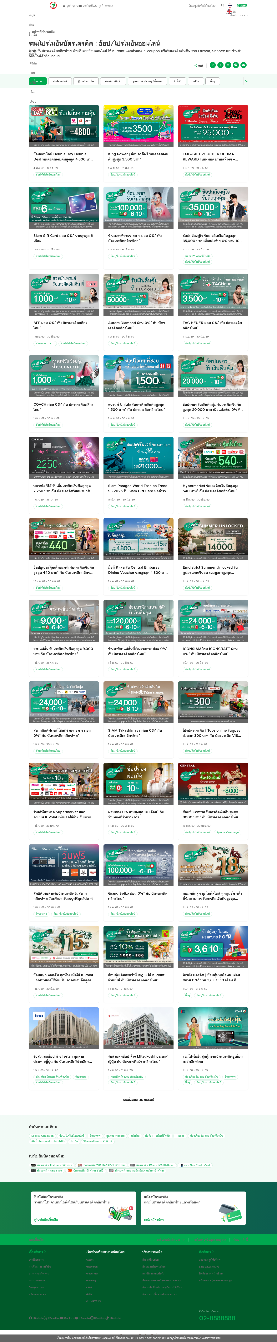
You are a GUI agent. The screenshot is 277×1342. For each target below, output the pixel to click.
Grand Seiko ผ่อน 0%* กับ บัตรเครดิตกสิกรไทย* (138, 896)
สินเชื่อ (73, 17)
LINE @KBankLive (209, 1266)
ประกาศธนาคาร (37, 1280)
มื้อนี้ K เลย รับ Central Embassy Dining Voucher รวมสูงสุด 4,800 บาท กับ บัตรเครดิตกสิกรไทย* (138, 570)
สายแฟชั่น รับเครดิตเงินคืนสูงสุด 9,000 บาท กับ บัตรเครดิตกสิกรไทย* (63, 651)
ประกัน (108, 17)
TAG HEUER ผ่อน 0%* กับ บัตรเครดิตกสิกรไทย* (212, 325)
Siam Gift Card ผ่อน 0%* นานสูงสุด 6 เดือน (63, 238)
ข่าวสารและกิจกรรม (39, 1273)
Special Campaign (227, 832)
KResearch (92, 1266)
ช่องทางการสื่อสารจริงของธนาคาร (159, 1294)
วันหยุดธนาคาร (36, 1287)
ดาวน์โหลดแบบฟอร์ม (153, 1273)
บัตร (55, 17)
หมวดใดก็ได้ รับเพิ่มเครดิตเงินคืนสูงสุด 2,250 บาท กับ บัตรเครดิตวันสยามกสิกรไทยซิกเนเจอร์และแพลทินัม (63, 488)
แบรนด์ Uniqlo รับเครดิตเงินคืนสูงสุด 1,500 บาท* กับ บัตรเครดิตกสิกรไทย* (136, 407)
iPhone (180, 1136)
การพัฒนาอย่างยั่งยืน (40, 1266)
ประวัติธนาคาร (36, 1260)
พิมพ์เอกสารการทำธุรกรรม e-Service (161, 1280)
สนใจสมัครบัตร (154, 1219)
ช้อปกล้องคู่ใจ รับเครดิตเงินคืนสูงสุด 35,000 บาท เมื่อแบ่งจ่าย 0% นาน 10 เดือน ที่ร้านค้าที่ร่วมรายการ (211, 238)
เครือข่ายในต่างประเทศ (181, 1240)
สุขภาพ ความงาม (45, 343)
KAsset (89, 1260)
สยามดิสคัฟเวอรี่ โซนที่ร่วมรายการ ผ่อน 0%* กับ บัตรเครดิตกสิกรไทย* (62, 733)
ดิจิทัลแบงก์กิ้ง (132, 17)
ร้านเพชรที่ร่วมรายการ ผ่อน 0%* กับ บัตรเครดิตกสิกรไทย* (135, 238)
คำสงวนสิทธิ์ (241, 1240)
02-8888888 (217, 1318)
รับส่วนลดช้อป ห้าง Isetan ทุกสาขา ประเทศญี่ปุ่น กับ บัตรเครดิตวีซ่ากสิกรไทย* (61, 1059)
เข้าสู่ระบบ (242, 5)
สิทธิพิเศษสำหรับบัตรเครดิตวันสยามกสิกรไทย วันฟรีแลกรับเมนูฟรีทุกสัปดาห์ (63, 896)
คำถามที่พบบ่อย (150, 1260)
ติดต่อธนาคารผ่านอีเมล (211, 1273)
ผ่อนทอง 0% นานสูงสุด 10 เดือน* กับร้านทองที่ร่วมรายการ (136, 815)
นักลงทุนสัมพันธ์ (192, 6)
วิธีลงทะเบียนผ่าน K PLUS (97, 1141)
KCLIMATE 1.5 (93, 1301)
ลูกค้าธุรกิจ (91, 6)
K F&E (89, 1287)
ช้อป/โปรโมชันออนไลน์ (48, 174)
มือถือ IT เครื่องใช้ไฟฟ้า (197, 256)
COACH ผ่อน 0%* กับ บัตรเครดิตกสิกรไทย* (63, 407)
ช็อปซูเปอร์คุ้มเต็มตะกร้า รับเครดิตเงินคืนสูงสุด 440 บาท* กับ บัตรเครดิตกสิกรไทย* (63, 570)
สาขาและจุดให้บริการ (209, 1260)
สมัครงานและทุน (37, 1294)
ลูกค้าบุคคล (70, 6)
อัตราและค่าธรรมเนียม (153, 1266)
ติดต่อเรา (205, 1251)
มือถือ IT (157, 1136)
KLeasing (91, 1280)
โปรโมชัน (215, 17)
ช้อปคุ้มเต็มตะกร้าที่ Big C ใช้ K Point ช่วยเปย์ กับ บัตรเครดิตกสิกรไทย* (136, 978)
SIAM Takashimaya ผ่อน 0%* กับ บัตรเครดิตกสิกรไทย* (135, 733)
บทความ (235, 17)
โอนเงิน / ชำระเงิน (162, 17)
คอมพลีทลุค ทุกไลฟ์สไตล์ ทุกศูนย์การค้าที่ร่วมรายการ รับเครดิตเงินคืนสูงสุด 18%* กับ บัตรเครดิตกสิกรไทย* (212, 896)
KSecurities (92, 1273)
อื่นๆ (187, 995)
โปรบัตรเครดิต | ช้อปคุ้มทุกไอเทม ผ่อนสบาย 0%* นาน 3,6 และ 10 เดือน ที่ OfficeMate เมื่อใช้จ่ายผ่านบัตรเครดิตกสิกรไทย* (211, 978)
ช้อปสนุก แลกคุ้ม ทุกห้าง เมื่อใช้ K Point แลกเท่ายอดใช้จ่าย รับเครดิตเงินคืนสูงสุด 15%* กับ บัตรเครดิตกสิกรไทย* (63, 978)
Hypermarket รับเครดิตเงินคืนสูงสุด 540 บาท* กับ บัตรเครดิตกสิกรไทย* (211, 488)
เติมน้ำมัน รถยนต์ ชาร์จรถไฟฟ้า (48, 1141)
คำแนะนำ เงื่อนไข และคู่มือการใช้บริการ (162, 1287)
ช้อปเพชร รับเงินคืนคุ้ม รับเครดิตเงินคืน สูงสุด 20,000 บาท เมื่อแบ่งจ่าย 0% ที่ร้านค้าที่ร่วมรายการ (212, 407)
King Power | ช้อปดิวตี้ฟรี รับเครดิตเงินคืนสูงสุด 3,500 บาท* (138, 157)
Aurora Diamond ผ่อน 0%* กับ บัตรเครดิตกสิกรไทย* (136, 325)
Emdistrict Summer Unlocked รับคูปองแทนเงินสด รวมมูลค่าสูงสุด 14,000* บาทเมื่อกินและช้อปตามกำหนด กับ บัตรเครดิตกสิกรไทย (212, 570)
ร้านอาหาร (41, 914)
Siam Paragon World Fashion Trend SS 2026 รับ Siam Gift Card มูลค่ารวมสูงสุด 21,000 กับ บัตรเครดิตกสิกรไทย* (138, 488)
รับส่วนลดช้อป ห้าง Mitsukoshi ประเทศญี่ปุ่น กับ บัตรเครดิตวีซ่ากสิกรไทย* (138, 1059)
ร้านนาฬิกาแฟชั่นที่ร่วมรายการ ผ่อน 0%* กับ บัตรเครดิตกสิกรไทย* (138, 651)
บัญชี (40, 17)
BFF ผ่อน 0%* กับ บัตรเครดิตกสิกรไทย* (60, 325)
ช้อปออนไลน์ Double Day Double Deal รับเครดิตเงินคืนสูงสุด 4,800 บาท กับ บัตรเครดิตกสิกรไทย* (63, 157)
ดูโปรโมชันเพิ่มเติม (46, 1219)
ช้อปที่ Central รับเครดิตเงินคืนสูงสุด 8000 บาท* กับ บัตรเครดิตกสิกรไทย (210, 815)
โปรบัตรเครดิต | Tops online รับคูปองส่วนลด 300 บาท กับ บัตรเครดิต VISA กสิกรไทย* (212, 733)
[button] (223, 5)
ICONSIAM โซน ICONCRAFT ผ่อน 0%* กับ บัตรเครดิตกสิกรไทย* (210, 651)
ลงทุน (90, 17)
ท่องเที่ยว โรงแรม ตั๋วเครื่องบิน (52, 1077)
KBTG (89, 1294)
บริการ (188, 17)
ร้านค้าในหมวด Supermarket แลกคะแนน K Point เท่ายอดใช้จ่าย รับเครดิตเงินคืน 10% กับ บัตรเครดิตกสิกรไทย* (63, 815)
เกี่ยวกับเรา (210, 6)
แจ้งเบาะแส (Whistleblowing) (215, 1280)
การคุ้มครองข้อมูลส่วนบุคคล (214, 1240)
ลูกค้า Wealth (112, 6)
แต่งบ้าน (134, 1136)
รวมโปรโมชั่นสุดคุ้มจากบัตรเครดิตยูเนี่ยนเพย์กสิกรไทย (213, 1059)
